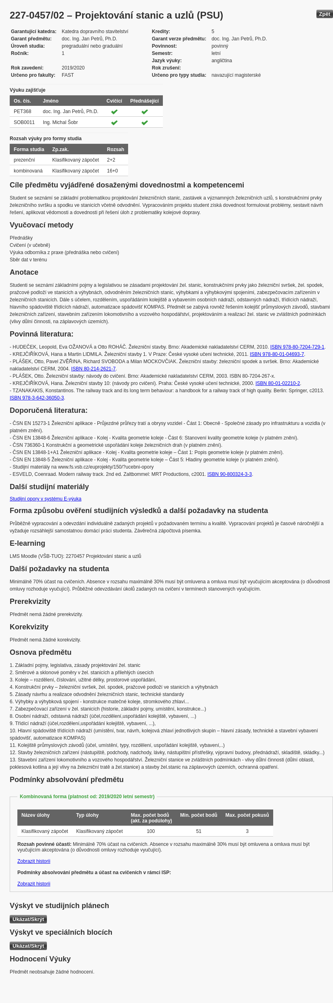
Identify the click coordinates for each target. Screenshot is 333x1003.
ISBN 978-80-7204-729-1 (297, 347)
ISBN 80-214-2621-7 (93, 369)
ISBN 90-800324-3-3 (229, 474)
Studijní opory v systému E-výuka (45, 499)
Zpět (324, 14)
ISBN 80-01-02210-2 (277, 383)
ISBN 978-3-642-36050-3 (37, 398)
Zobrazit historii (33, 861)
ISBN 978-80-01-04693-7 (277, 354)
